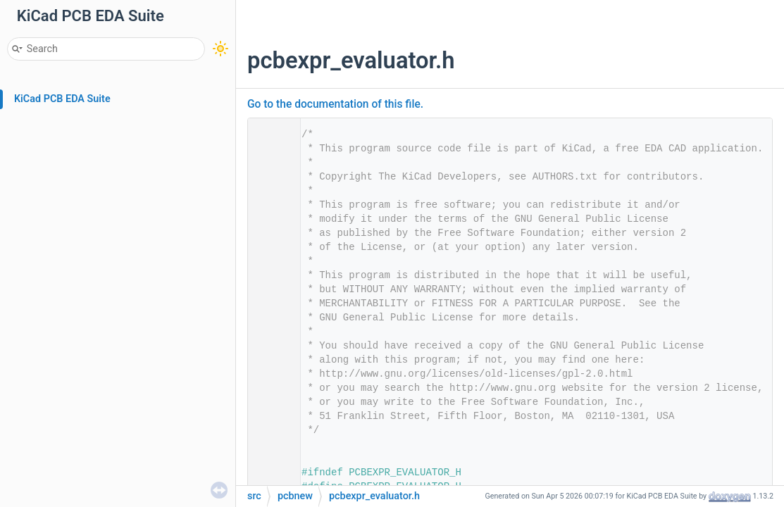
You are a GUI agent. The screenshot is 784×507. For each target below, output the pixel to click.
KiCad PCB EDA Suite (62, 99)
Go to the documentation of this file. (335, 104)
